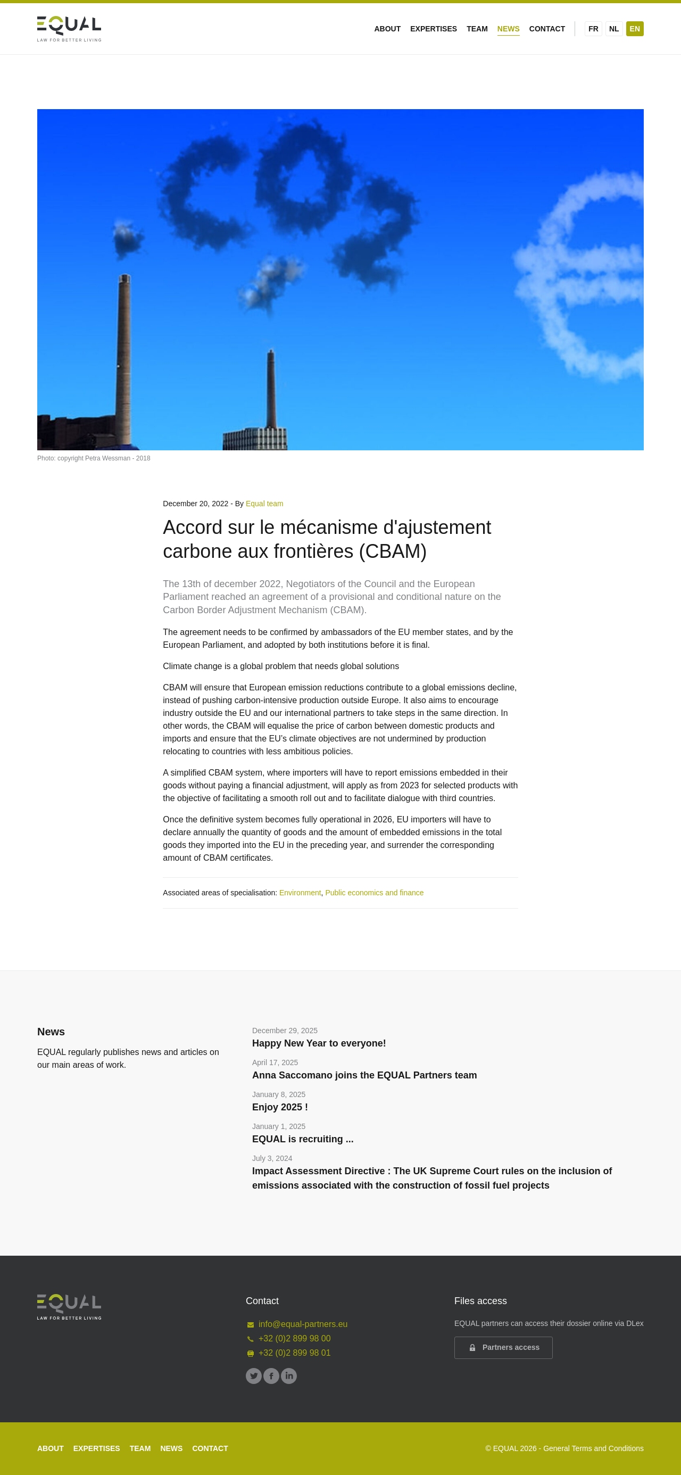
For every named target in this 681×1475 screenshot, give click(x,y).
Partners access (503, 1348)
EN (635, 28)
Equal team (265, 503)
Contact (547, 28)
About (387, 28)
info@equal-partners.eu (296, 1324)
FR (593, 28)
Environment (300, 892)
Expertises (433, 28)
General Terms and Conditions (593, 1448)
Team (477, 28)
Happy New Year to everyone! (319, 1043)
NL (614, 28)
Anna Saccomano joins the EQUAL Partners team (364, 1075)
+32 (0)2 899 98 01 (288, 1352)
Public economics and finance (374, 892)
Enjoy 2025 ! (280, 1107)
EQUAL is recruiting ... (303, 1139)
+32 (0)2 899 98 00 (288, 1338)
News (508, 28)
